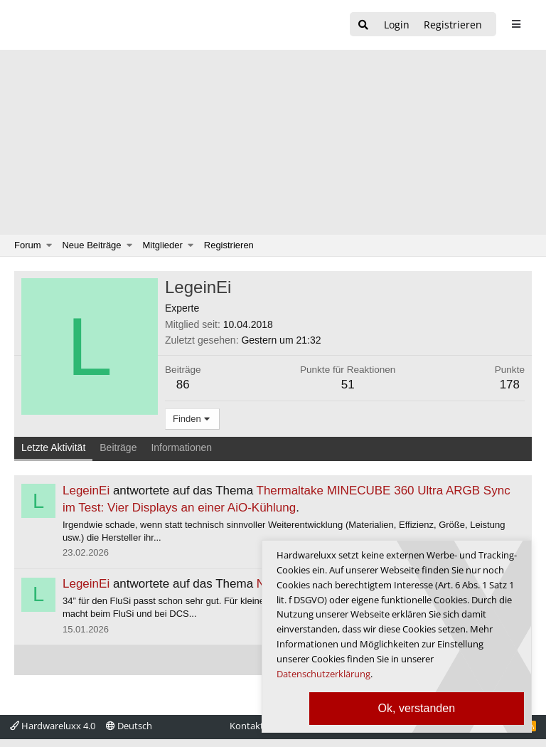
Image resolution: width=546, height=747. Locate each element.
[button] (49, 245)
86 (183, 384)
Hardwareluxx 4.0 (52, 725)
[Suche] (363, 25)
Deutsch (129, 725)
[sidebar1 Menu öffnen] (515, 24)
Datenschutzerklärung (323, 673)
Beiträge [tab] (118, 447)
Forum (27, 245)
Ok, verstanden (417, 708)
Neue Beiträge (91, 245)
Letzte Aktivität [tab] (53, 447)
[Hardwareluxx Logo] (86, 25)
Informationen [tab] (181, 447)
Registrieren (229, 245)
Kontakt (247, 725)
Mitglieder (163, 245)
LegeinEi (86, 490)
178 (510, 384)
